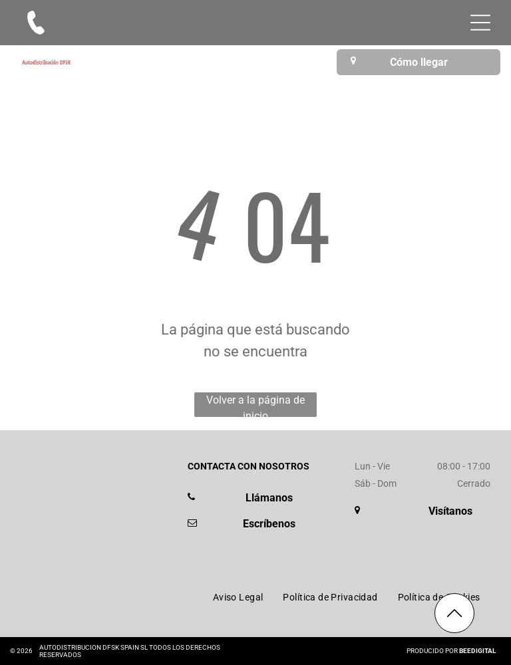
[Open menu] (480, 23)
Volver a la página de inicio (255, 405)
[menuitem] (238, 597)
